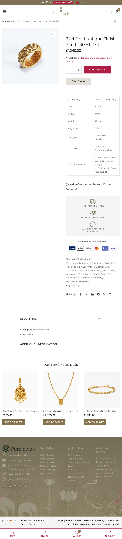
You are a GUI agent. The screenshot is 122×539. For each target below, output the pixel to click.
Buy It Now (78, 81)
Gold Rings (96, 270)
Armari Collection (106, 263)
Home (5, 21)
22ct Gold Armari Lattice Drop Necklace (67, 411)
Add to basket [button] (13, 422)
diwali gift (76, 285)
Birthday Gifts (86, 266)
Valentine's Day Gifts (102, 274)
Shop (13, 21)
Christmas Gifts (101, 266)
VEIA (117, 524)
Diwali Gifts (84, 270)
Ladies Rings (109, 270)
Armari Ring (72, 266)
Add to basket (98, 69)
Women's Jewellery (92, 277)
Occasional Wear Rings (78, 274)
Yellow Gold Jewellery (77, 281)
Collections (72, 270)
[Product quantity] (73, 69)
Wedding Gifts (73, 277)
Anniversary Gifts (87, 263)
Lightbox (52, 34)
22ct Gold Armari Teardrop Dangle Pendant (29, 411)
